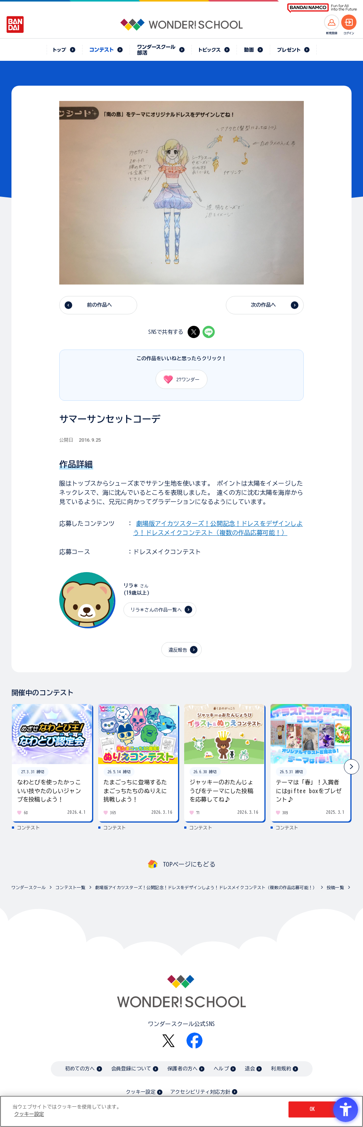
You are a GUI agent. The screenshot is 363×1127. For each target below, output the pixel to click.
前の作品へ (99, 304)
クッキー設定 (141, 1092)
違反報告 (178, 649)
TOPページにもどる (189, 864)
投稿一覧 (335, 887)
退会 (250, 1068)
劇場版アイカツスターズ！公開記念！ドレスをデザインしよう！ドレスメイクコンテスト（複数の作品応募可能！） (206, 887)
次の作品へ (263, 304)
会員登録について (131, 1068)
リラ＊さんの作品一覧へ (156, 609)
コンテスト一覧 (70, 887)
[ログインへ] (349, 22)
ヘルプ (221, 1068)
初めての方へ (80, 1068)
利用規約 (281, 1068)
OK (312, 1109)
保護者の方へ (182, 1068)
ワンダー (178, 379)
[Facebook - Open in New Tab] (194, 1041)
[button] (351, 766)
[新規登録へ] (331, 22)
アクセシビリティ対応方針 (200, 1092)
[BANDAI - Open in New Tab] (15, 24)
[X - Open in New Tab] (194, 332)
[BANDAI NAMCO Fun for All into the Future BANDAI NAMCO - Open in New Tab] (322, 8)
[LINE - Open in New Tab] (209, 332)
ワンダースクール (28, 887)
